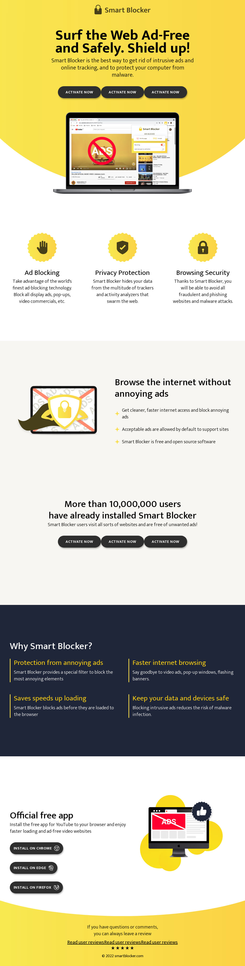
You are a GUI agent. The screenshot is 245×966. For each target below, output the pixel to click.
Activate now (79, 92)
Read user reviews (85, 942)
